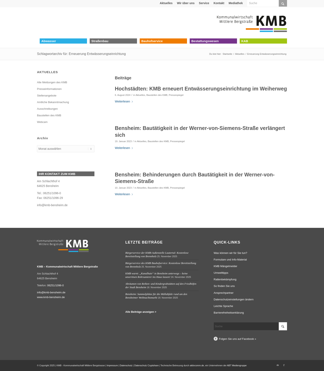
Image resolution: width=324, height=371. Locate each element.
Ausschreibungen (47, 108)
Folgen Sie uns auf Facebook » (237, 338)
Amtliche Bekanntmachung (53, 102)
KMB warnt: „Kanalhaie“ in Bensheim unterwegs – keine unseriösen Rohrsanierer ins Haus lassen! (156, 275)
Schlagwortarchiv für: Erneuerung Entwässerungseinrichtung (81, 54)
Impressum (112, 365)
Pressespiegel (176, 95)
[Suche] (250, 326)
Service (204, 3)
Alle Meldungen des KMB (52, 82)
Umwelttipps (221, 272)
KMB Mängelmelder (225, 266)
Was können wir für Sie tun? (230, 252)
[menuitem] (166, 3)
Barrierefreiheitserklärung (229, 312)
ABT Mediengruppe (237, 365)
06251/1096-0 (55, 285)
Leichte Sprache (223, 306)
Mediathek (236, 3)
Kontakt (218, 3)
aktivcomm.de (197, 365)
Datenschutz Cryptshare (146, 365)
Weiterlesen (124, 101)
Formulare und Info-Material (230, 259)
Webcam (42, 122)
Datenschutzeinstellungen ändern (234, 299)
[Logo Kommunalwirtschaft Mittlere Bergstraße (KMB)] (252, 22)
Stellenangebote (46, 95)
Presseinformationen (49, 88)
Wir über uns (185, 3)
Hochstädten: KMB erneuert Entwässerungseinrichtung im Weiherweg (201, 89)
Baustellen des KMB (156, 95)
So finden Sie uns (224, 286)
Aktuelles (166, 3)
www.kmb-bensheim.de (51, 297)
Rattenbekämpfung (225, 279)
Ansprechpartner (223, 292)
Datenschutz (126, 365)
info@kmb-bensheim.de (52, 205)
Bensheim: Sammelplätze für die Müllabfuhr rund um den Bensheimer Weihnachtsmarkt (156, 296)
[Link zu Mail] (278, 365)
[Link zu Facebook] (284, 365)
